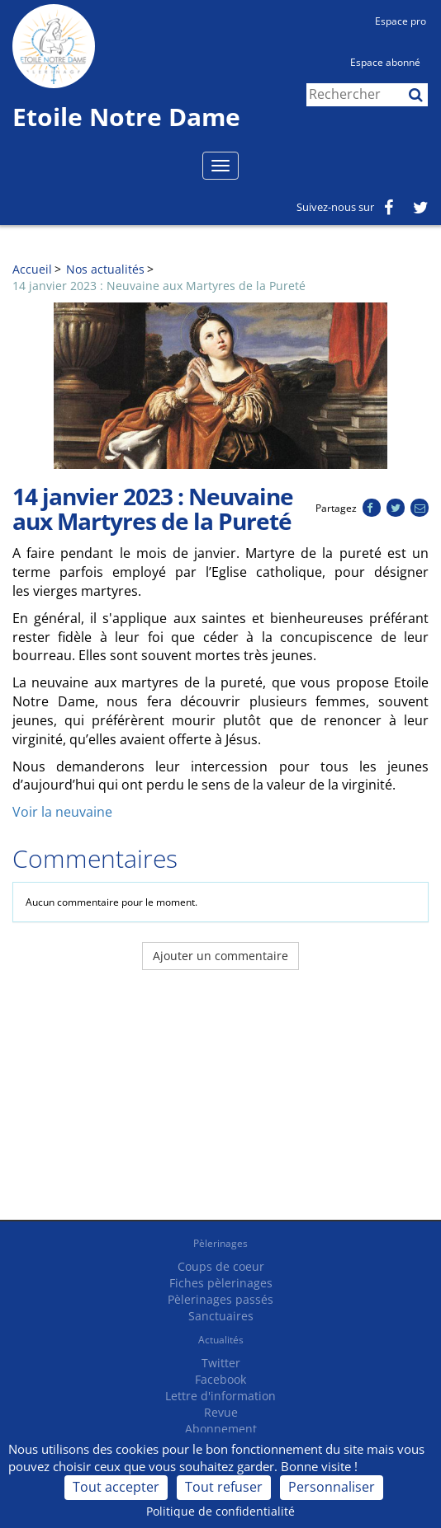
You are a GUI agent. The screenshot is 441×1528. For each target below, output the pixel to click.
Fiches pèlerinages (221, 1283)
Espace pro (400, 21)
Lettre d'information (220, 1396)
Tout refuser (224, 1487)
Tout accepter (116, 1487)
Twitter (221, 1363)
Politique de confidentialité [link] (220, 1511)
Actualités (221, 1340)
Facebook (220, 1379)
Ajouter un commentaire (220, 955)
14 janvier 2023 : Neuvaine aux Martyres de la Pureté (159, 285)
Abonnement (221, 1429)
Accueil (32, 269)
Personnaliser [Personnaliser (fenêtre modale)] (331, 1487)
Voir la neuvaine (62, 812)
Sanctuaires (221, 1316)
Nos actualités (105, 269)
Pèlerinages (220, 1243)
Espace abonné (385, 62)
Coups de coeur (221, 1266)
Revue (221, 1412)
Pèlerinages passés (220, 1299)
